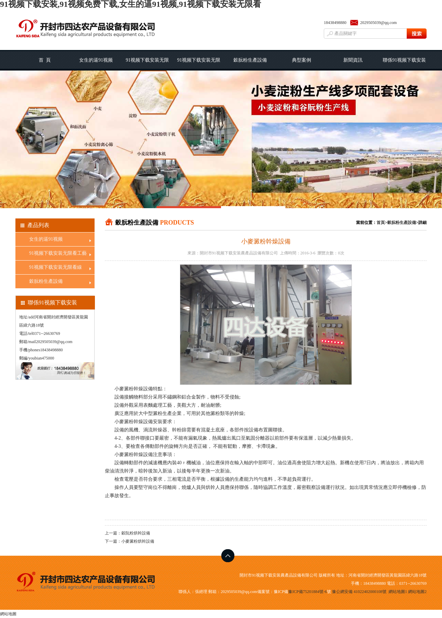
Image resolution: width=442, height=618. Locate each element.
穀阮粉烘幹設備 (135, 533)
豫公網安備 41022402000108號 (359, 591)
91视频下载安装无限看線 (198, 64)
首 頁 (45, 60)
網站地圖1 (398, 591)
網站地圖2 (417, 591)
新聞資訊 (353, 60)
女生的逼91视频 (96, 60)
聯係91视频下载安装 (404, 60)
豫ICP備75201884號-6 (307, 591)
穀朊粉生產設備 (250, 60)
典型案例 (301, 60)
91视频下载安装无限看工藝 (147, 64)
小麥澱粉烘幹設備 (137, 541)
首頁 (381, 222)
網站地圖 (8, 613)
